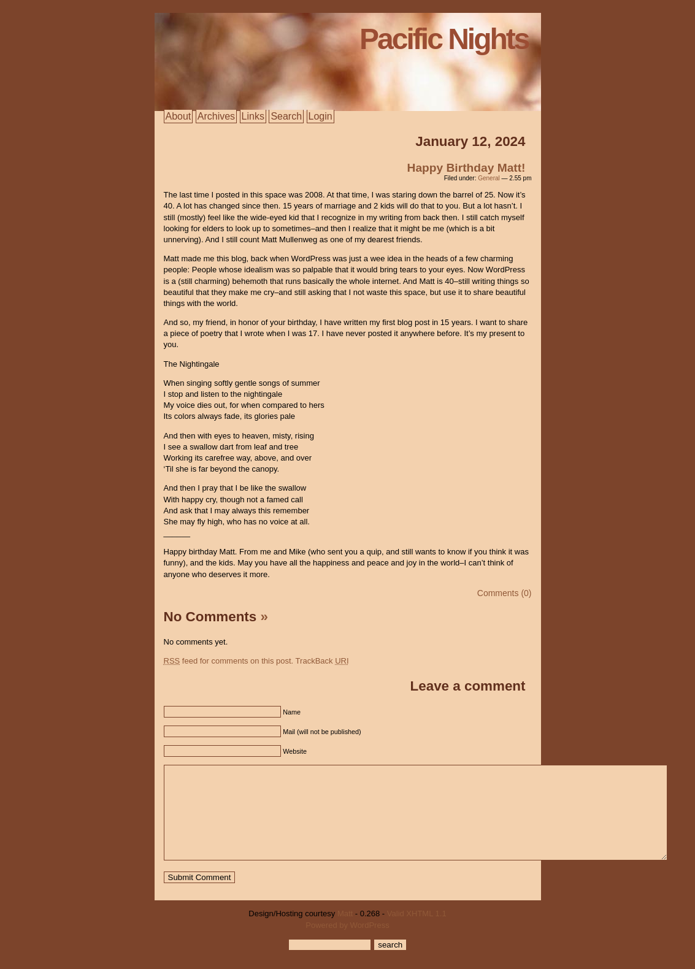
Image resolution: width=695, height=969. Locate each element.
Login (320, 116)
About (178, 116)
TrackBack (322, 660)
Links (253, 116)
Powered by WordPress (347, 943)
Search (286, 116)
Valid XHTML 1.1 (417, 931)
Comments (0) (504, 593)
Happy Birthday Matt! (466, 167)
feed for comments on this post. (229, 660)
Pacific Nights (443, 39)
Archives (216, 116)
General (489, 178)
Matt (345, 931)
